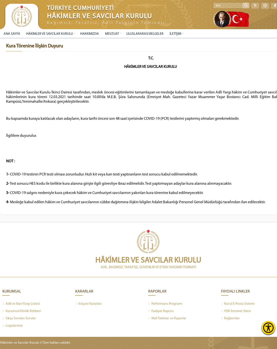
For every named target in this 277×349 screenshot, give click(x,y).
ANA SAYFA (12, 34)
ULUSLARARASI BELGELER (145, 34)
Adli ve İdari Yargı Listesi (21, 304)
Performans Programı (165, 304)
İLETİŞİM (175, 34)
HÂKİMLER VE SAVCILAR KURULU (49, 34)
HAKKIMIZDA (89, 34)
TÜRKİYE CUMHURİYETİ (80, 8)
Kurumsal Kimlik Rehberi (21, 311)
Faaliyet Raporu (161, 311)
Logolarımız (12, 326)
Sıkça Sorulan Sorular (19, 318)
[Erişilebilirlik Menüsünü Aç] (268, 327)
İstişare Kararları (88, 304)
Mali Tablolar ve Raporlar (167, 318)
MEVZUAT (112, 34)
